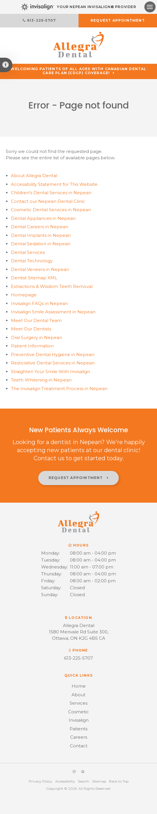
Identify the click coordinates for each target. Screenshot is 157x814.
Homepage (24, 294)
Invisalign (79, 720)
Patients (78, 728)
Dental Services (28, 252)
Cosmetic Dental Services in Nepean (51, 209)
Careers (78, 737)
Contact (78, 745)
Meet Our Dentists (31, 329)
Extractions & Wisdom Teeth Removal (52, 286)
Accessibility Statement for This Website (54, 184)
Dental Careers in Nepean (39, 226)
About (34, 175)
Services (78, 703)
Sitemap (99, 781)
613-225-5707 (41, 20)
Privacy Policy (40, 781)
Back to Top (119, 781)
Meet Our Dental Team (36, 320)
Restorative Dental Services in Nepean (53, 363)
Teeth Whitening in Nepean (41, 380)
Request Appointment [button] (118, 20)
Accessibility (65, 781)
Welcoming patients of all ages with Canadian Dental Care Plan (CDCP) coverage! (78, 71)
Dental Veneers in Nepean (40, 269)
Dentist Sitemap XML (34, 277)
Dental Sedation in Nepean (40, 243)
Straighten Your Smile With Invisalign (50, 371)
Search (83, 781)
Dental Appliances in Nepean (43, 218)
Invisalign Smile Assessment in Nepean (53, 312)
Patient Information (32, 346)
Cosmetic (78, 711)
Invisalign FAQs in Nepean (39, 303)
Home (79, 686)
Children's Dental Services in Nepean (51, 192)
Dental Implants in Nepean (41, 235)
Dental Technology (32, 260)
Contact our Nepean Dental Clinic (48, 201)
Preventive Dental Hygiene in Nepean (52, 354)
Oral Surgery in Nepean (36, 337)
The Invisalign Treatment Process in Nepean (59, 388)
